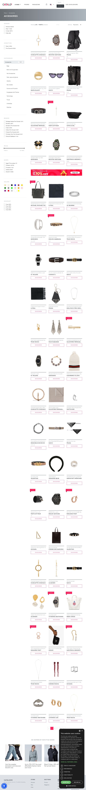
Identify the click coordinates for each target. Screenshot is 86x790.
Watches (9, 107)
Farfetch (10, 165)
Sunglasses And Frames (13, 92)
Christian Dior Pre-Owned (14, 134)
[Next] (63, 728)
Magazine (36, 4)
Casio (9, 127)
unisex (9, 31)
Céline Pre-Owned (12, 130)
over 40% (8, 206)
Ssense (9, 169)
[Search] (60, 2)
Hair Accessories (11, 73)
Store (18, 4)
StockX (9, 172)
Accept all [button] (66, 782)
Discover (38, 58)
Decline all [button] (77, 782)
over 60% (8, 208)
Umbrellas (9, 103)
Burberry (9, 123)
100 (60, 728)
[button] (4, 785)
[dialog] (71, 758)
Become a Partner (62, 788)
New (9, 46)
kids (8, 33)
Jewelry (9, 81)
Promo (26, 4)
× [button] (82, 730)
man (9, 29)
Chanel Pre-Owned (12, 132)
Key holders (10, 84)
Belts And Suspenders (12, 69)
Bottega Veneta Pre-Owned (14, 121)
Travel (8, 100)
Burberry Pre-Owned (12, 125)
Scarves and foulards (12, 88)
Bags (8, 66)
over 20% (8, 204)
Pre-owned (11, 48)
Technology (10, 96)
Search (60, 6)
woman (10, 26)
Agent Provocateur (11, 163)
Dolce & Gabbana (12, 136)
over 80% (8, 209)
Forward (10, 167)
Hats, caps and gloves (12, 77)
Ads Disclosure (72, 4)
